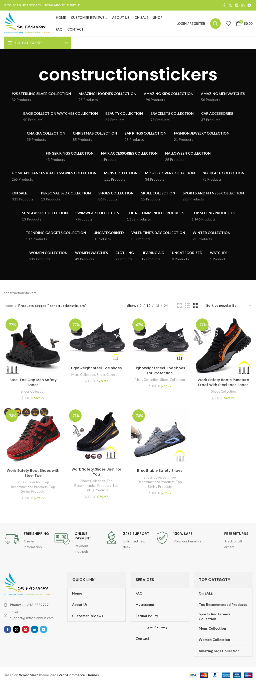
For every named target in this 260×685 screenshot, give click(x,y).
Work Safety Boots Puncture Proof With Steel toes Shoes (223, 382)
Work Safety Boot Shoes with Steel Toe (33, 473)
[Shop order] (229, 305)
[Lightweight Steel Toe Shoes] (96, 340)
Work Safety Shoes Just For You (96, 472)
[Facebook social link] (224, 5)
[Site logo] (27, 23)
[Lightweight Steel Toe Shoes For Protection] (160, 340)
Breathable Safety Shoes (159, 470)
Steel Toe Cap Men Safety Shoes (33, 382)
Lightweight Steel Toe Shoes (96, 368)
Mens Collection (83, 375)
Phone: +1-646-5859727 (29, 605)
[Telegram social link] (249, 5)
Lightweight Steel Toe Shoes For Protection (159, 371)
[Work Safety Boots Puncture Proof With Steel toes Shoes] (223, 346)
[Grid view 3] (187, 305)
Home (8, 305)
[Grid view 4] (195, 305)
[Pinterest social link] (236, 5)
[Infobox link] (27, 540)
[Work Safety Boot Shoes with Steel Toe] (33, 437)
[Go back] (32, 75)
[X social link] (230, 5)
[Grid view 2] (179, 305)
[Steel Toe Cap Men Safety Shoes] (33, 346)
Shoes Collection (33, 391)
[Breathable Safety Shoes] (160, 437)
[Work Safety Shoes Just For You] (96, 436)
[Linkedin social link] (243, 5)
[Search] (215, 24)
